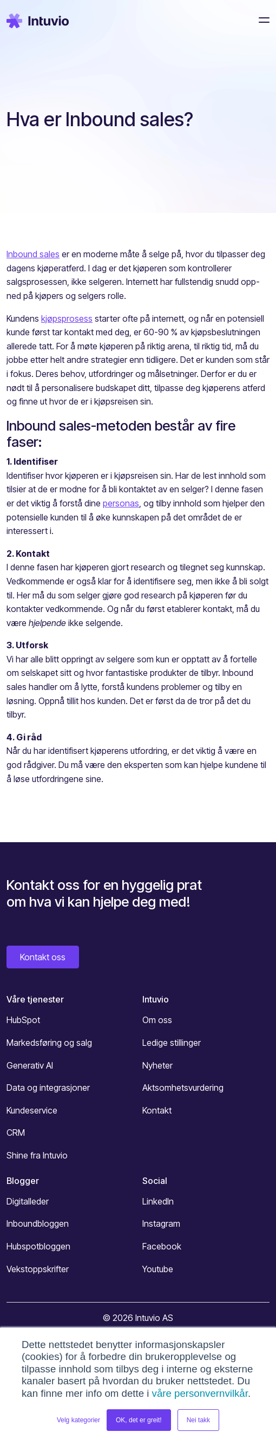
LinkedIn (158, 1201)
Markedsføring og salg (49, 1042)
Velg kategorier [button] (78, 1420)
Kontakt (157, 1110)
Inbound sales (33, 254)
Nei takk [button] (198, 1420)
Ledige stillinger (171, 1042)
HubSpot (23, 1019)
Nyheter (157, 1065)
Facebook (161, 1246)
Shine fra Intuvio (37, 1155)
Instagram (161, 1223)
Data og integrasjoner (48, 1087)
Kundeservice (31, 1110)
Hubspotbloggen (38, 1246)
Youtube (157, 1269)
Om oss (157, 1019)
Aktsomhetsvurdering (183, 1087)
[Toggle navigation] (261, 20)
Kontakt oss (42, 957)
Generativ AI (29, 1065)
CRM (15, 1132)
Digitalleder (27, 1201)
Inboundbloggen (37, 1223)
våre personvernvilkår (200, 1393)
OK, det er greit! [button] (139, 1420)
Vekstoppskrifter (37, 1269)
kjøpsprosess (67, 318)
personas (121, 503)
